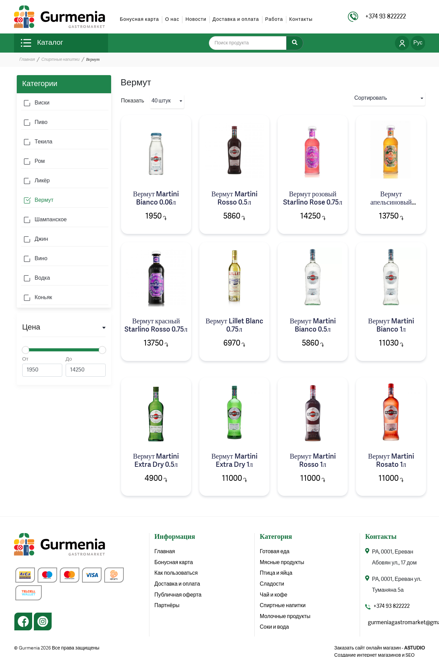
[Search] (294, 43)
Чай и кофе (274, 596)
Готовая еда (275, 552)
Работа (274, 19)
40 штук (161, 101)
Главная (27, 60)
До (86, 367)
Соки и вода (274, 628)
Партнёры (167, 607)
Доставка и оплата (236, 19)
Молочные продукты (285, 617)
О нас (172, 19)
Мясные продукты (282, 563)
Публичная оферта (178, 596)
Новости (195, 19)
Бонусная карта (139, 19)
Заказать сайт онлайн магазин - (379, 648)
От (42, 367)
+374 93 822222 (391, 607)
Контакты (300, 19)
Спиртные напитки (60, 60)
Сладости (272, 585)
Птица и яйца (276, 574)
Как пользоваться (176, 574)
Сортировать (370, 98)
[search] (252, 43)
